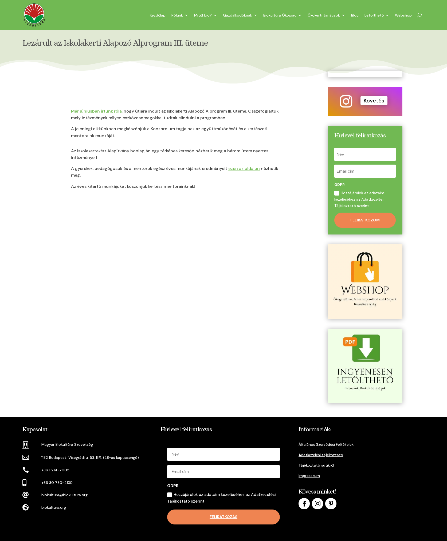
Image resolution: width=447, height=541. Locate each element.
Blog (355, 15)
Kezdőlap (158, 15)
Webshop (403, 15)
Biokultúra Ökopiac (279, 15)
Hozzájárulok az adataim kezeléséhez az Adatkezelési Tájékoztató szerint (359, 199)
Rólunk (177, 15)
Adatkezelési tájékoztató (321, 454)
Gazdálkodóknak (237, 15)
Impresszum (309, 475)
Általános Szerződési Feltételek (326, 444)
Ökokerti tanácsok (324, 15)
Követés (374, 100)
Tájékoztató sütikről (316, 465)
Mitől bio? (203, 15)
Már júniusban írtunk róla (96, 111)
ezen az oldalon (244, 168)
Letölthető (374, 15)
